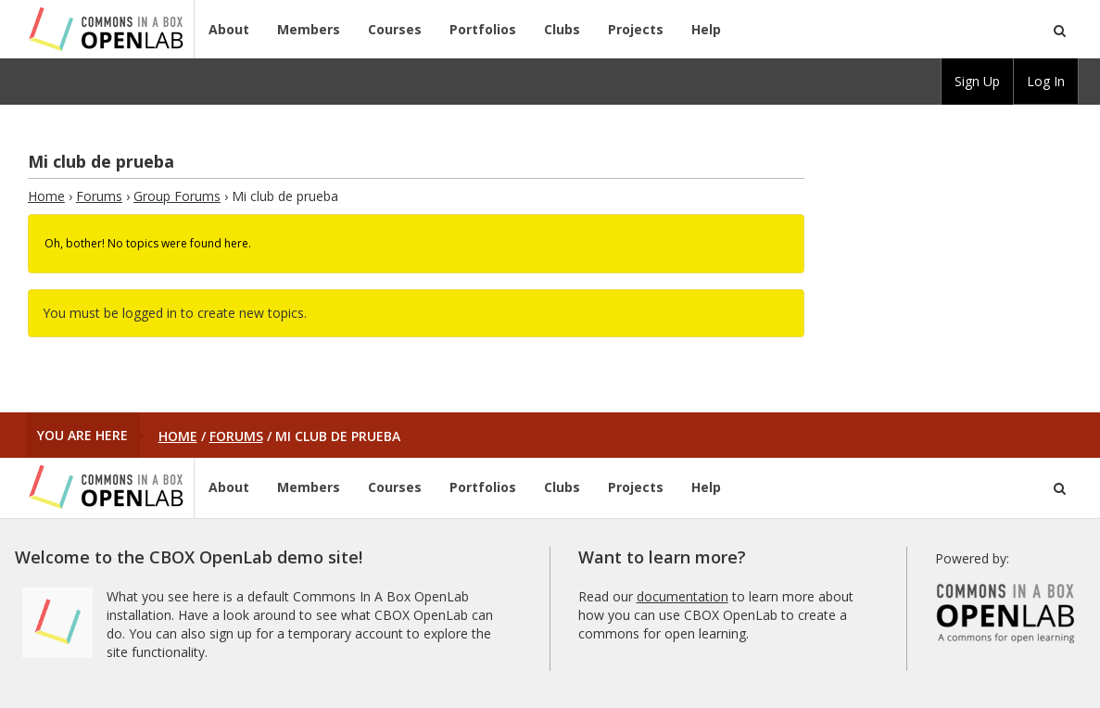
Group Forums (177, 196)
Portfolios (482, 29)
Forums (99, 196)
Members (308, 29)
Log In (1046, 81)
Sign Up (977, 81)
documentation (682, 596)
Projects (636, 29)
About (229, 29)
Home (46, 196)
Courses (395, 29)
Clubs (562, 29)
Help (706, 29)
